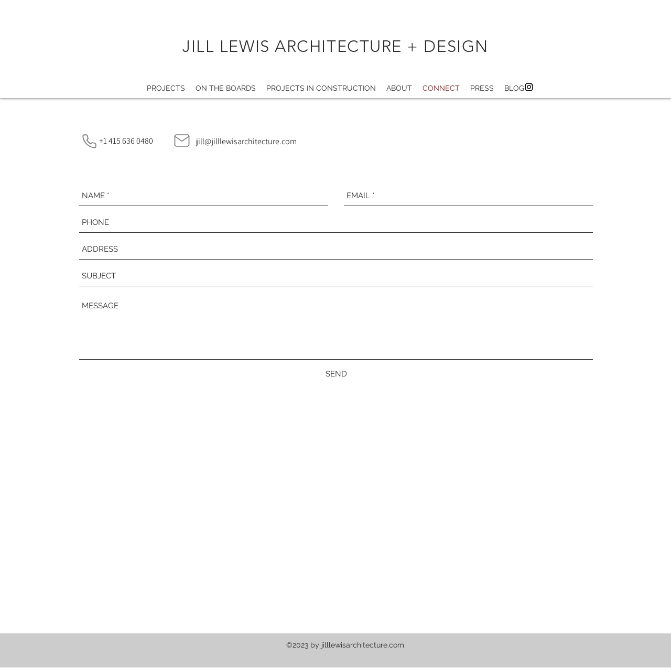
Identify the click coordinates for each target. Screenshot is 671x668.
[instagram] (529, 87)
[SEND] (336, 374)
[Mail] (181, 140)
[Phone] (89, 141)
